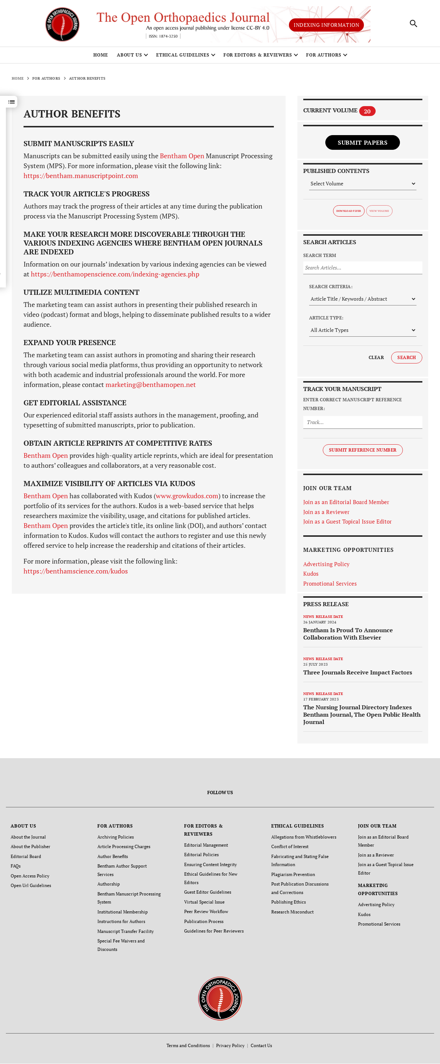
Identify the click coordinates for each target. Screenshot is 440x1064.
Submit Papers (362, 145)
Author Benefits (112, 858)
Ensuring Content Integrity (210, 866)
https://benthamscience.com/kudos (76, 573)
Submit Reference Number (363, 452)
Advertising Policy (326, 566)
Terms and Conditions (188, 1046)
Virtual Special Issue (204, 903)
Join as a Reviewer (326, 514)
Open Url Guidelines (31, 887)
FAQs (16, 868)
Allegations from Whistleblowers (303, 839)
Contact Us (261, 1046)
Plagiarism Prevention (293, 876)
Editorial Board (26, 858)
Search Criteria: (331, 289)
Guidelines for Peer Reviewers (214, 932)
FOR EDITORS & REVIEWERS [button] (257, 58)
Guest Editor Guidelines (207, 894)
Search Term (319, 258)
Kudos (311, 576)
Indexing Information (326, 26)
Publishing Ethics (288, 903)
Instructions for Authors (121, 922)
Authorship (108, 886)
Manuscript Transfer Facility (125, 932)
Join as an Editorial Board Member (346, 505)
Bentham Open (182, 158)
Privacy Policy (230, 1046)
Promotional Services (330, 586)
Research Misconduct (292, 913)
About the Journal (28, 839)
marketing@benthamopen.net (150, 387)
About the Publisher (30, 849)
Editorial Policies (201, 857)
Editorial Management (206, 847)
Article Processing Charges (123, 849)
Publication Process (203, 922)
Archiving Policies (115, 839)
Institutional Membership (122, 913)
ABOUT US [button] (130, 58)
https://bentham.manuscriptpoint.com (81, 178)
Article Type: (326, 320)
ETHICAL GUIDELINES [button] (182, 58)
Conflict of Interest (289, 849)
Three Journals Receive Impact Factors (357, 675)
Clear (376, 360)
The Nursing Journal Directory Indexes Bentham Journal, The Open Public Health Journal (362, 717)
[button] (11, 105)
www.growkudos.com (187, 498)
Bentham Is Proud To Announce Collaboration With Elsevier (348, 636)
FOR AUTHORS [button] (324, 58)
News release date (323, 619)
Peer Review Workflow (206, 913)
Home (100, 58)
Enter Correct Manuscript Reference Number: (352, 406)
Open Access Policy (30, 877)
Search (406, 360)
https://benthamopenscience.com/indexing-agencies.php (114, 276)
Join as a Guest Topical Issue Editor (347, 524)
